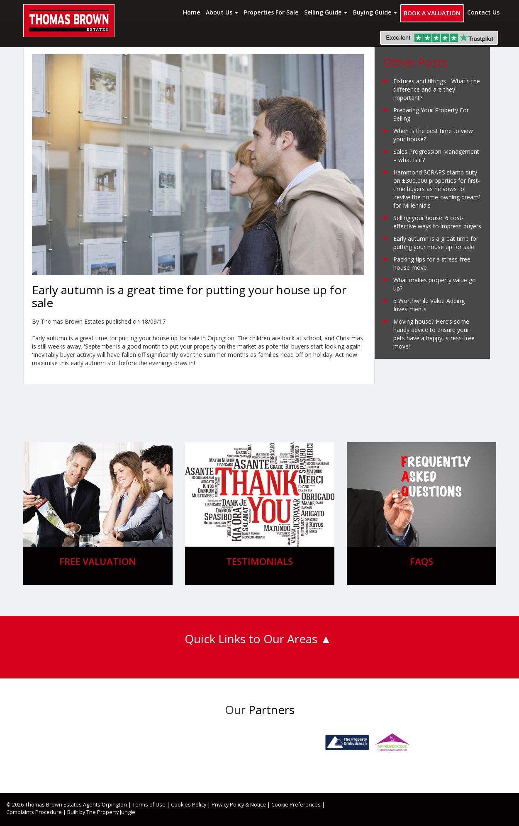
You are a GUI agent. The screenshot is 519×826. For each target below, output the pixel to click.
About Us (222, 12)
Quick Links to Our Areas (251, 639)
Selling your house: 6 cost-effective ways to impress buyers (437, 222)
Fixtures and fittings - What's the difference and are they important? (436, 89)
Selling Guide (325, 12)
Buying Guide (375, 12)
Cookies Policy (188, 804)
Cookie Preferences (296, 804)
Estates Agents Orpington (95, 804)
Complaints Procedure (34, 812)
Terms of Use (149, 804)
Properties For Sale (271, 12)
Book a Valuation (432, 13)
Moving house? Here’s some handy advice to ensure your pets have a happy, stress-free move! (434, 333)
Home (191, 12)
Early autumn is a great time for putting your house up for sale (435, 243)
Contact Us (483, 12)
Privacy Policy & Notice (239, 804)
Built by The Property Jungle (101, 812)
